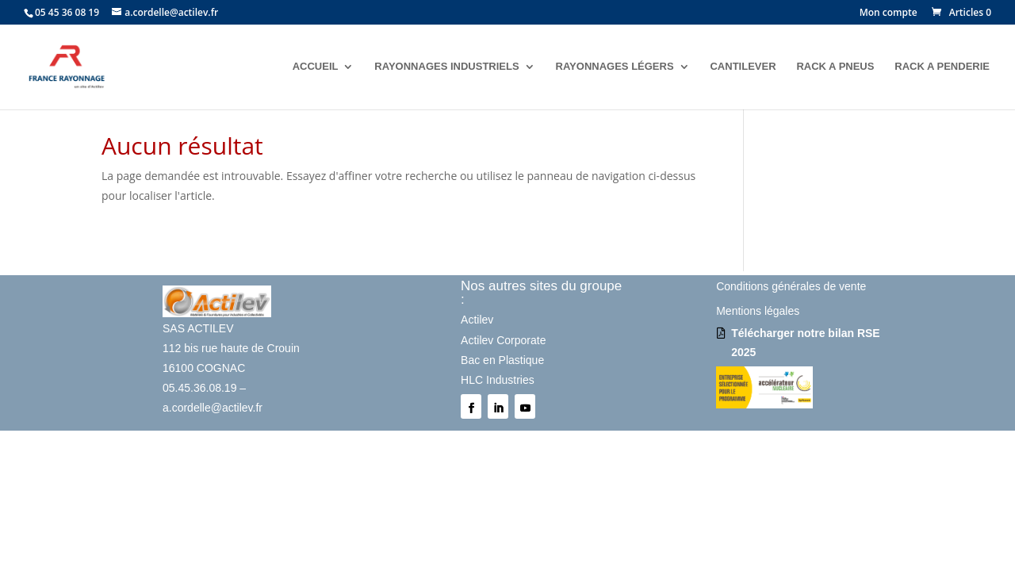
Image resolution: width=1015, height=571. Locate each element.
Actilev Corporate (503, 340)
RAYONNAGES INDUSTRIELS (446, 66)
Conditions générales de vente (791, 286)
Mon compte (888, 13)
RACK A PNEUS (835, 66)
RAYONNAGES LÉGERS (615, 66)
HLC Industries (497, 380)
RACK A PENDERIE (942, 66)
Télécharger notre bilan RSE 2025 (805, 342)
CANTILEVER (743, 66)
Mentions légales (757, 311)
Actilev (477, 319)
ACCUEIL (316, 66)
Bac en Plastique (502, 360)
